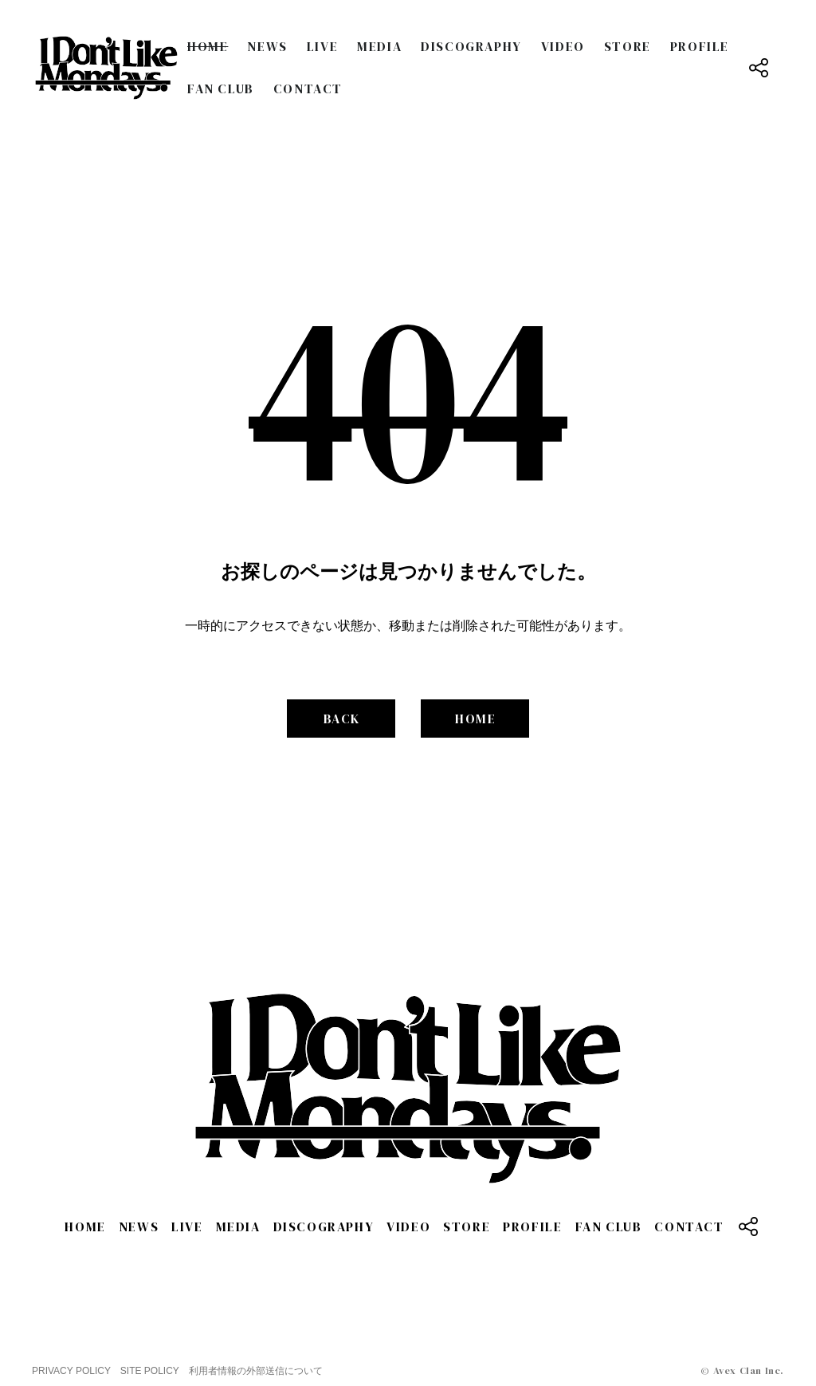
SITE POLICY (149, 1370)
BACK (342, 718)
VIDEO (563, 46)
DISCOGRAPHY (471, 46)
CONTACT (308, 88)
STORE (627, 46)
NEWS (267, 46)
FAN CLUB (220, 88)
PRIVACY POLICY (71, 1370)
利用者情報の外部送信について (256, 1370)
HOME (207, 46)
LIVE (322, 46)
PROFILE (699, 46)
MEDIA (379, 46)
